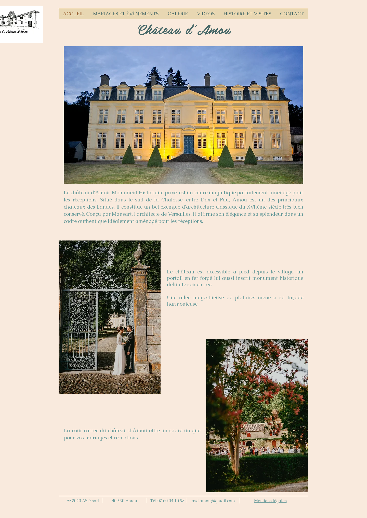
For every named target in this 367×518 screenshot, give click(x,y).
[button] (183, 115)
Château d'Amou (184, 29)
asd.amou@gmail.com (213, 500)
